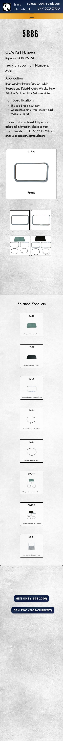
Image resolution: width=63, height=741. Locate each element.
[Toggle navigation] (31, 16)
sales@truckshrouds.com (43, 3)
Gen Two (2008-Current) (33, 610)
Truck (17, 4)
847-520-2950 (49, 8)
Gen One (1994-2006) (31, 598)
